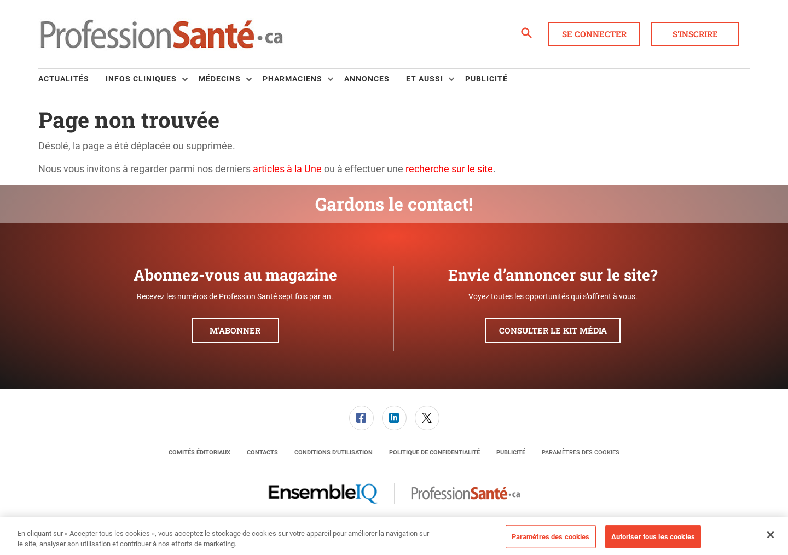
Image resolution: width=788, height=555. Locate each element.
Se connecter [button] (594, 33)
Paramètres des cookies (580, 452)
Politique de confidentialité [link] (434, 452)
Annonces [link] (367, 78)
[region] (394, 536)
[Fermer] (770, 535)
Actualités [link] (63, 78)
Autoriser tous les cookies (653, 537)
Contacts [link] (262, 452)
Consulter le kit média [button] (553, 330)
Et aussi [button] (424, 78)
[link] (361, 418)
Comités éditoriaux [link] (199, 452)
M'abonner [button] (235, 330)
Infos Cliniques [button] (141, 78)
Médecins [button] (220, 78)
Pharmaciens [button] (292, 78)
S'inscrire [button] (695, 33)
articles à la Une (287, 168)
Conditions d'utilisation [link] (333, 452)
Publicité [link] (486, 78)
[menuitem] (72, 79)
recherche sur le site (449, 168)
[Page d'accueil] (161, 34)
